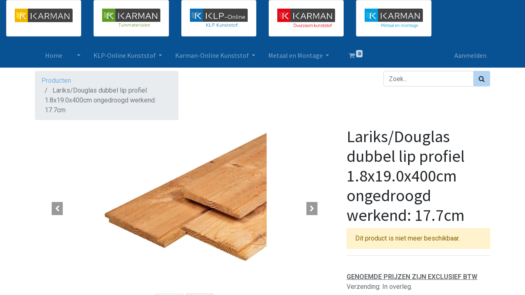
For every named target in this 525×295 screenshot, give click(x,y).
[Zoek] (481, 78)
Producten (56, 80)
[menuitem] (56, 55)
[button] (57, 208)
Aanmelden (468, 55)
